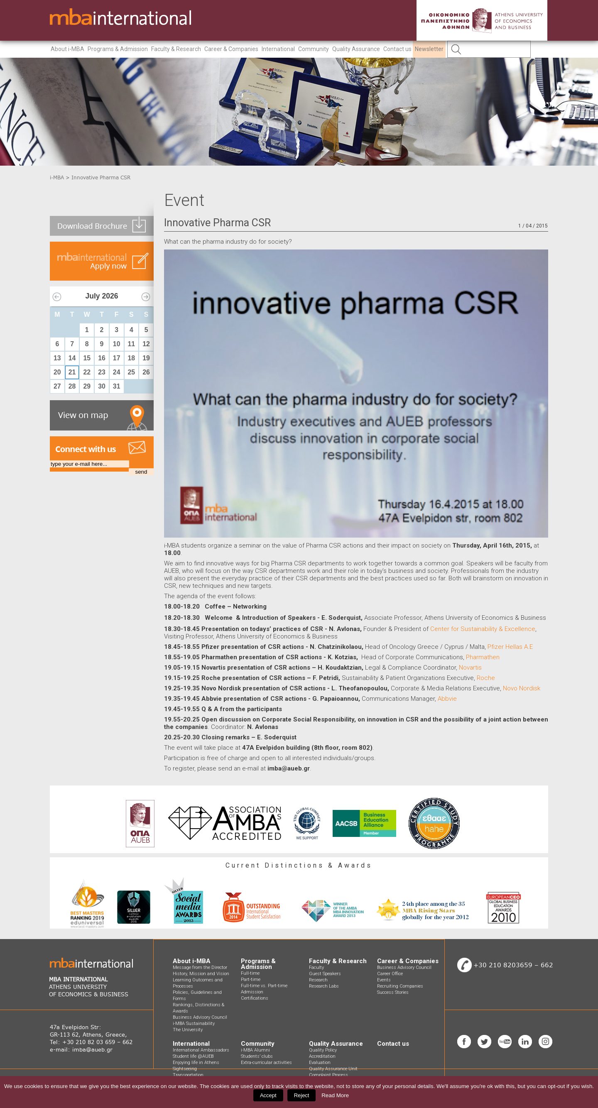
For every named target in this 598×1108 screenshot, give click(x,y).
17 (116, 358)
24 (116, 372)
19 (146, 358)
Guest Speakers (325, 973)
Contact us (397, 49)
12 (146, 343)
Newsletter (429, 49)
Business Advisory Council (200, 1017)
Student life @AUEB (193, 1056)
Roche (486, 678)
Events (384, 980)
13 (57, 358)
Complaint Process (328, 1075)
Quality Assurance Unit (333, 1068)
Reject (301, 1095)
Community (313, 49)
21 (72, 372)
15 (87, 358)
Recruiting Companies (400, 986)
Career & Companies (231, 49)
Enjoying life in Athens (196, 1062)
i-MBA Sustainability (194, 1023)
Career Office (390, 973)
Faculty (316, 967)
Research (318, 980)
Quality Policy (323, 1050)
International (278, 49)
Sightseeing (185, 1068)
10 (116, 343)
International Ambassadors (201, 1050)
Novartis (470, 667)
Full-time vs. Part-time (264, 985)
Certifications (254, 998)
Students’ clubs (257, 1056)
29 (87, 386)
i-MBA (57, 177)
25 (131, 372)
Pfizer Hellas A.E (510, 647)
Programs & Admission (118, 49)
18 (131, 358)
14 (72, 358)
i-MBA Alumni (255, 1050)
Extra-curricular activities (266, 1062)
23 (101, 372)
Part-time (250, 979)
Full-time (250, 973)
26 (146, 372)
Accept (268, 1095)
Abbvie (447, 698)
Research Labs (324, 986)
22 (87, 372)
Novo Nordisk (521, 688)
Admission (252, 992)
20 (57, 372)
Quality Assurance (356, 49)
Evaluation (320, 1062)
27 (57, 386)
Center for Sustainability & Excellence (482, 629)
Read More (335, 1095)
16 (101, 358)
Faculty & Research (176, 49)
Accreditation (322, 1056)
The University (188, 1029)
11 (131, 343)
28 (72, 386)
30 (101, 386)
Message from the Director (200, 967)
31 (116, 386)
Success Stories (393, 992)
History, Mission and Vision (201, 973)
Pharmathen (483, 657)
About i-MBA (67, 49)
